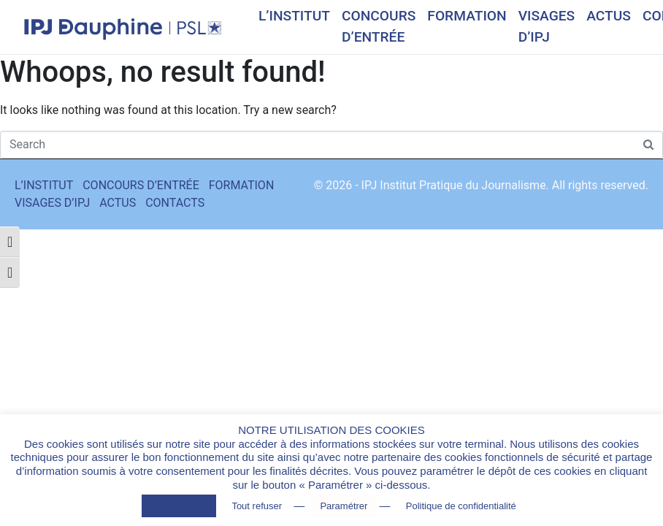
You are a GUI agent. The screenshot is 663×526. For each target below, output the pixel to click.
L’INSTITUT (294, 15)
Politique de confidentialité (461, 505)
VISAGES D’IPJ (546, 26)
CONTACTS (174, 203)
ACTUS (608, 15)
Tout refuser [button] (256, 505)
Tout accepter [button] (178, 505)
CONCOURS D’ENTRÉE (378, 26)
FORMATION (466, 15)
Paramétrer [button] (343, 505)
